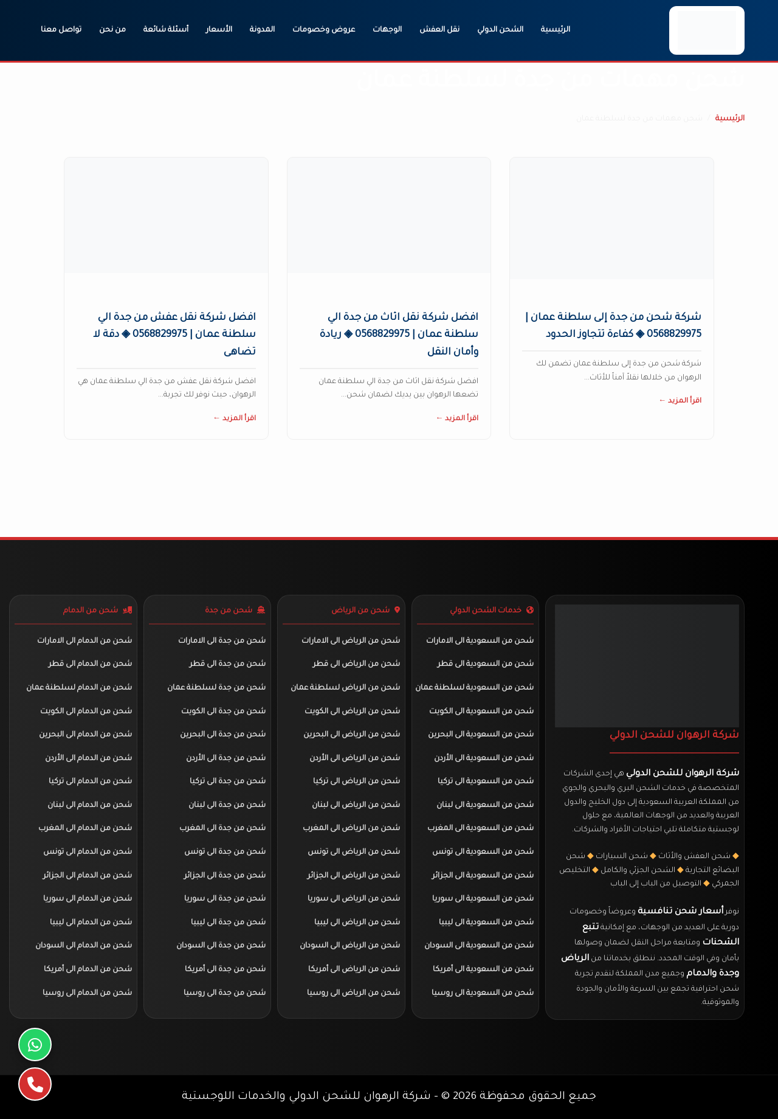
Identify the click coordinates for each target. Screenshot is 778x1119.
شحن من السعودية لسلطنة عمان (474, 688)
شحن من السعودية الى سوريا (483, 899)
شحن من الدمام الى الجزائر (87, 876)
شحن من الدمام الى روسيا (87, 993)
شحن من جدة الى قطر (228, 664)
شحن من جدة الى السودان (221, 946)
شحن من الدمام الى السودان (83, 946)
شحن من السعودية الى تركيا (486, 782)
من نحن (112, 30)
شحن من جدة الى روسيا (225, 993)
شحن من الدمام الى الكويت (86, 712)
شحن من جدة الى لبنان (227, 806)
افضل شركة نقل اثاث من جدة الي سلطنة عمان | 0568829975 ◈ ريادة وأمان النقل (399, 336)
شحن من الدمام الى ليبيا (91, 923)
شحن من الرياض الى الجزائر (354, 876)
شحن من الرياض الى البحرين (351, 735)
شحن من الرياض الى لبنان (356, 806)
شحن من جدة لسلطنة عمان (216, 688)
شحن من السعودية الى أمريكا (483, 970)
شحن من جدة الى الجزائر (225, 876)
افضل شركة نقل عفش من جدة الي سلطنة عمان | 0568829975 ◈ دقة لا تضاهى (174, 336)
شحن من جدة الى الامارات (222, 641)
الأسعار (219, 30)
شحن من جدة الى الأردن (226, 759)
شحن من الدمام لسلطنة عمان (79, 688)
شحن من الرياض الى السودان (350, 946)
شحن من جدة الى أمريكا (225, 970)
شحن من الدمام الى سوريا (87, 899)
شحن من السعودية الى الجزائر (483, 876)
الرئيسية (555, 30)
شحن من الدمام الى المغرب (85, 829)
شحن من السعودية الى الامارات (480, 641)
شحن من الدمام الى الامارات (84, 641)
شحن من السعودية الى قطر (486, 664)
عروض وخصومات (323, 30)
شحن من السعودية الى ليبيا (486, 923)
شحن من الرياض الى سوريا (354, 899)
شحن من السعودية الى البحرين (481, 735)
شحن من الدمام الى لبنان (89, 806)
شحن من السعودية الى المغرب (480, 829)
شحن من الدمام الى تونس (87, 852)
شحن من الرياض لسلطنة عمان (345, 688)
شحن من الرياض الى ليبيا (357, 923)
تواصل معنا (61, 30)
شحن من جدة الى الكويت (223, 712)
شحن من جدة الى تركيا (228, 782)
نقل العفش (439, 30)
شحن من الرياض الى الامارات (350, 641)
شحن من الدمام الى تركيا (90, 782)
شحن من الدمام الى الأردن (88, 759)
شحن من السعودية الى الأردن (484, 759)
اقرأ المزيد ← (679, 402)
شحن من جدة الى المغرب (222, 829)
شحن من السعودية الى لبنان (485, 806)
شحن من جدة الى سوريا (225, 899)
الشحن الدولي (500, 30)
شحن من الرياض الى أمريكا (354, 970)
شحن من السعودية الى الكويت (481, 712)
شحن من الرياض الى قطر (356, 664)
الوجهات (387, 30)
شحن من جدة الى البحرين (223, 735)
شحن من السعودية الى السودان (479, 946)
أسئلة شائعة (165, 30)
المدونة (262, 30)
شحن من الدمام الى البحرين (85, 735)
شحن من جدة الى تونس (225, 852)
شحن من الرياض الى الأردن (354, 759)
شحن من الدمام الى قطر (90, 664)
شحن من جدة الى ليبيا (228, 923)
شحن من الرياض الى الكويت (352, 712)
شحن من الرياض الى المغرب (351, 829)
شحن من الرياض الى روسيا (353, 993)
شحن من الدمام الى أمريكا (88, 970)
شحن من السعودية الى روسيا (483, 993)
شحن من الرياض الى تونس (354, 852)
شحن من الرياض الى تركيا (356, 782)
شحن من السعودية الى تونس (483, 852)
